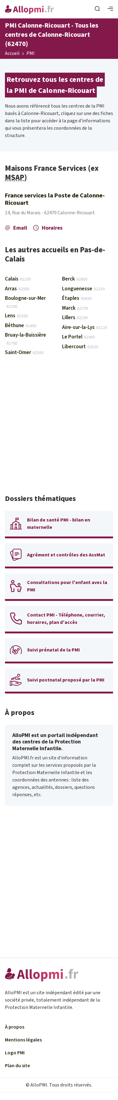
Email (16, 228)
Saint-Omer (24, 352)
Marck (75, 308)
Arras (17, 288)
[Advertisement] (59, 428)
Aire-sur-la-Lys (84, 327)
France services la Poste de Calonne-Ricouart (55, 199)
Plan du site (17, 1065)
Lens (16, 315)
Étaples (77, 298)
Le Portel (78, 337)
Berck (74, 279)
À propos (14, 1027)
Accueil (12, 53)
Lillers (75, 317)
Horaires (47, 228)
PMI (30, 53)
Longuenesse (83, 288)
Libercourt (80, 346)
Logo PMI (15, 1052)
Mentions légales (23, 1040)
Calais (18, 279)
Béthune (20, 325)
